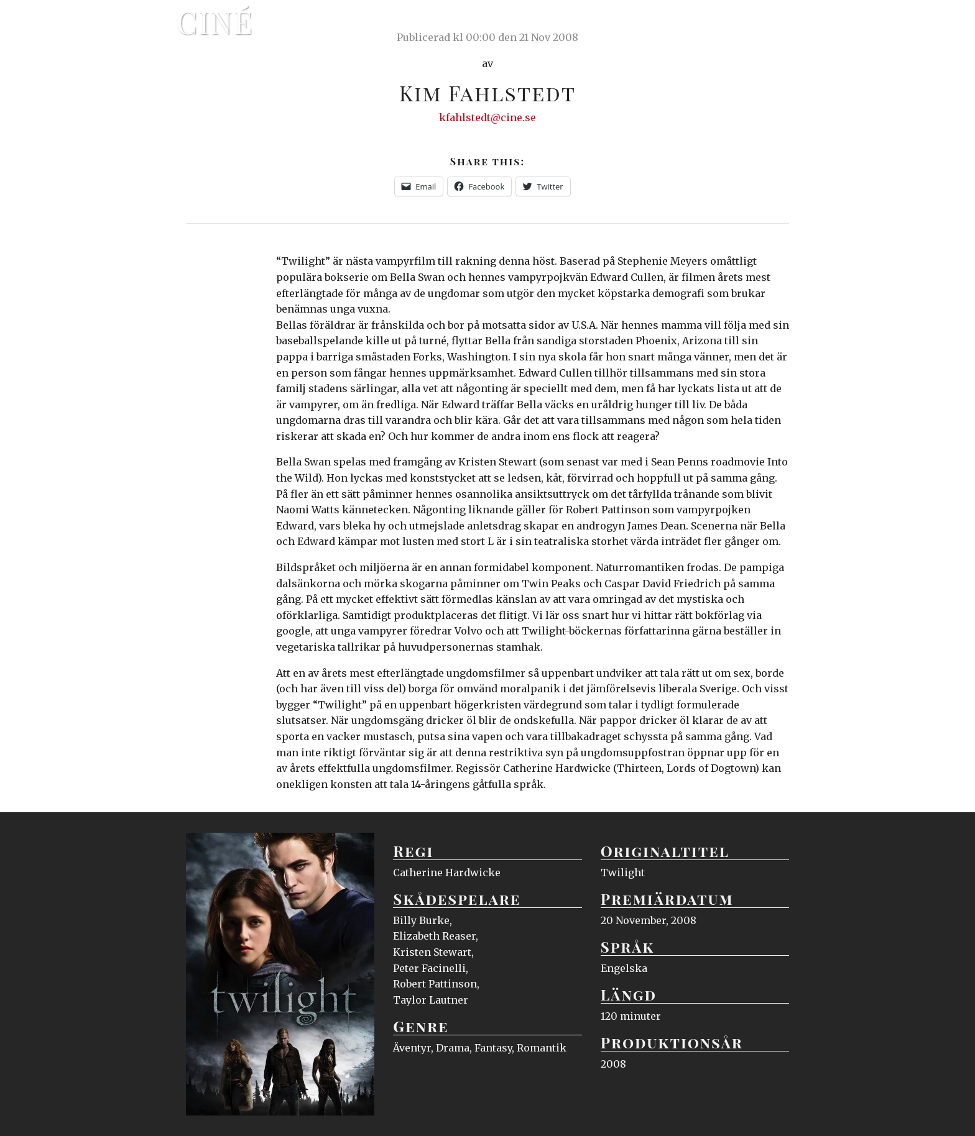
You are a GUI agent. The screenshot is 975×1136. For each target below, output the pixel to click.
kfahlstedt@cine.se (487, 117)
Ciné (215, 22)
